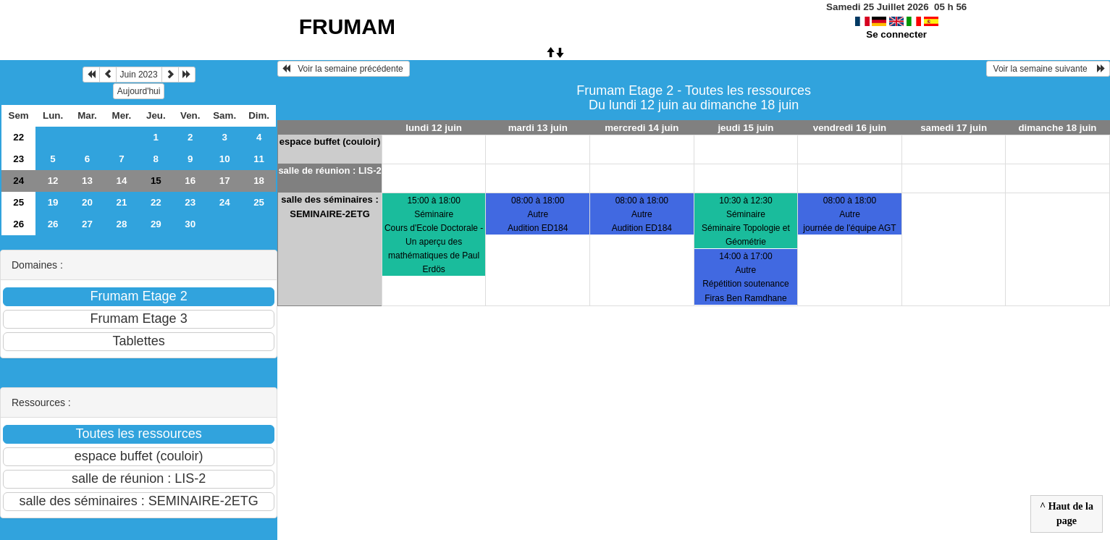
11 (258, 158)
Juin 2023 (139, 74)
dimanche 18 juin (1057, 127)
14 (121, 180)
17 (224, 180)
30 (190, 224)
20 (87, 202)
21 (121, 202)
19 (53, 202)
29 (156, 224)
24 (18, 180)
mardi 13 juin (538, 127)
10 (224, 158)
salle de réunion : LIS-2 (329, 170)
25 (18, 202)
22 (18, 137)
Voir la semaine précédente (343, 69)
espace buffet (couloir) (329, 141)
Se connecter (896, 34)
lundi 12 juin (433, 127)
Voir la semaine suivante (1048, 69)
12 (53, 180)
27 (87, 224)
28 (121, 224)
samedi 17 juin (953, 127)
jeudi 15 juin (745, 127)
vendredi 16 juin (849, 127)
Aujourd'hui (139, 91)
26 (18, 224)
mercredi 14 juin (641, 127)
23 (18, 158)
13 (87, 180)
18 (258, 180)
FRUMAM (347, 26)
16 (190, 180)
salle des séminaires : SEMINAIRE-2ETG (329, 206)
